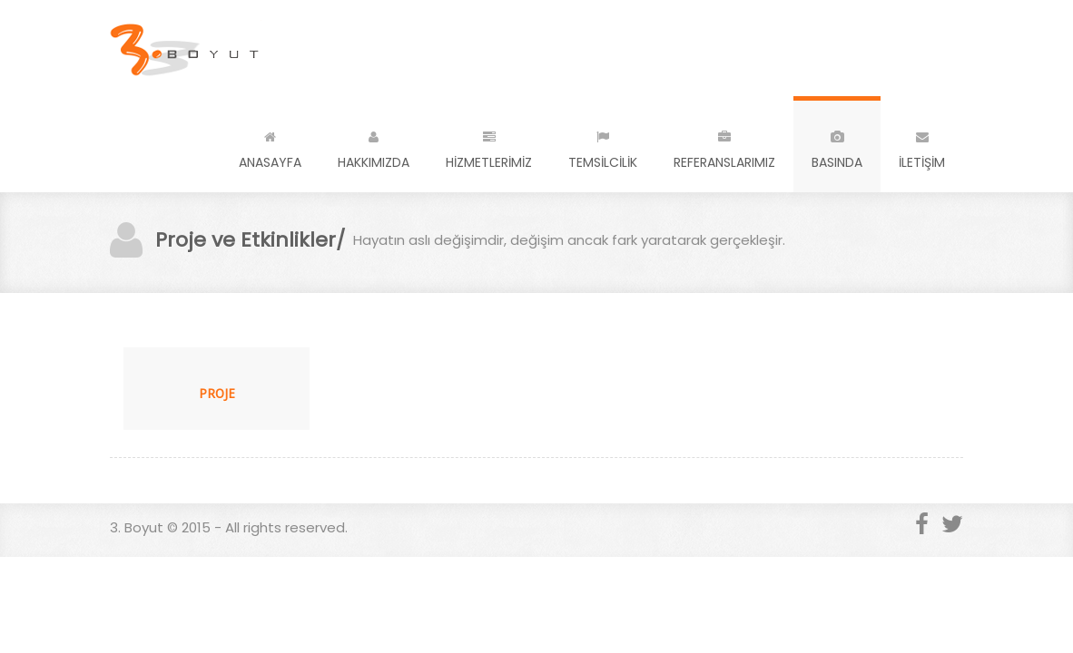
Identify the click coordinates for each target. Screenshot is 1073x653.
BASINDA (837, 146)
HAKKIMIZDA (373, 146)
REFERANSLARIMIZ (724, 146)
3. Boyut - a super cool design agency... (185, 48)
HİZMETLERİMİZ (489, 146)
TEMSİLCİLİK (602, 146)
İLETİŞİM (922, 146)
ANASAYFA (270, 146)
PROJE (217, 393)
